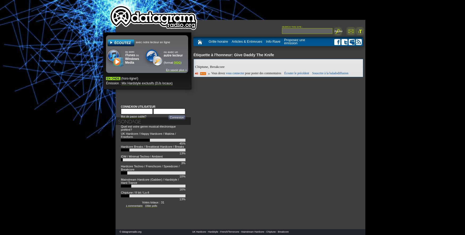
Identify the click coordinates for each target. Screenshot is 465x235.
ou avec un (173, 53)
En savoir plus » (176, 70)
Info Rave (273, 41)
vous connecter (235, 73)
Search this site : (292, 27)
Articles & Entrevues (247, 41)
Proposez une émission (294, 41)
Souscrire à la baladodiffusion (330, 73)
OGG (177, 62)
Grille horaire (218, 41)
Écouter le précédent (296, 73)
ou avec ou (132, 57)
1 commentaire (134, 205)
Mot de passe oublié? (133, 116)
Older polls (151, 205)
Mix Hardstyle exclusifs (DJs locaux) (146, 83)
